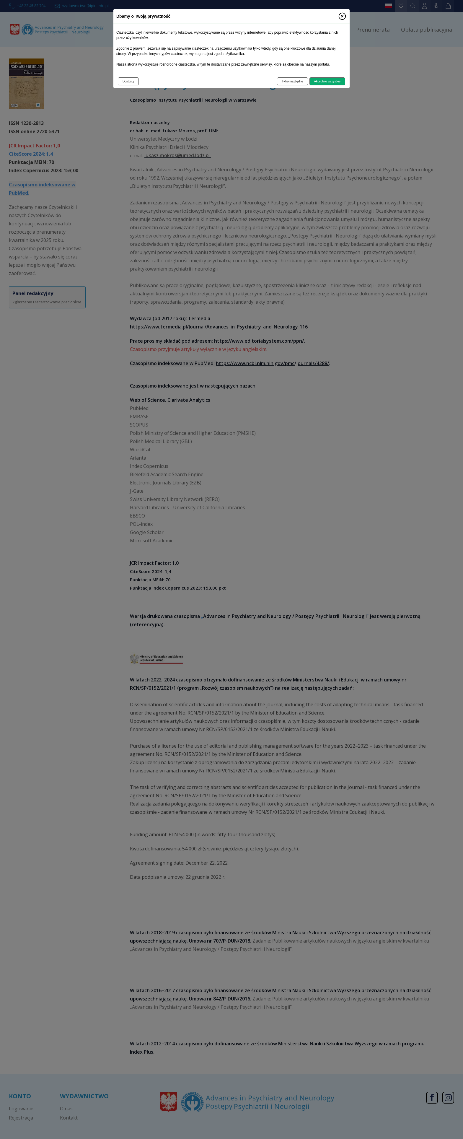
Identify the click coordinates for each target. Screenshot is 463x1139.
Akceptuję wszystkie (327, 81)
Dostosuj (128, 81)
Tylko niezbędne (292, 81)
